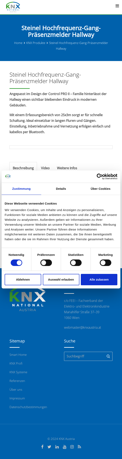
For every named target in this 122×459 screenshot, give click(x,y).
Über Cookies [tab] (100, 188)
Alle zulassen (99, 279)
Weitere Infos (67, 168)
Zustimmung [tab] (21, 188)
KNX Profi (15, 363)
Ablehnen (23, 279)
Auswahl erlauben (61, 279)
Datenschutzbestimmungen (28, 407)
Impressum (17, 398)
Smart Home (18, 355)
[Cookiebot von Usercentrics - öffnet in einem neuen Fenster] (99, 177)
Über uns (15, 389)
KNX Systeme (18, 372)
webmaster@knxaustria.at (82, 327)
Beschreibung (23, 168)
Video (45, 168)
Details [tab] (61, 188)
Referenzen (17, 381)
